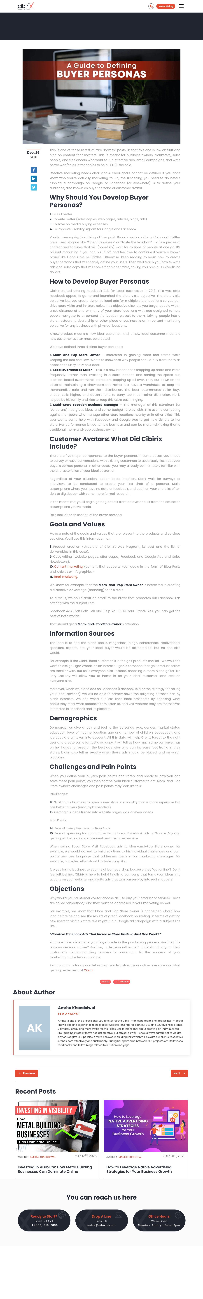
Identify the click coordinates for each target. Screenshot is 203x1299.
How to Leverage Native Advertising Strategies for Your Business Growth (140, 1169)
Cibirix (88, 970)
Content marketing (69, 566)
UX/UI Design (122, 981)
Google (105, 981)
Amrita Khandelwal (43, 1156)
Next (176, 1073)
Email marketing (66, 576)
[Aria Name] (181, 6)
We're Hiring (165, 7)
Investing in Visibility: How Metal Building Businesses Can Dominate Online (56, 1169)
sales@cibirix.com (101, 1225)
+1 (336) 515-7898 (44, 1225)
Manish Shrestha (130, 1156)
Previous (29, 1073)
